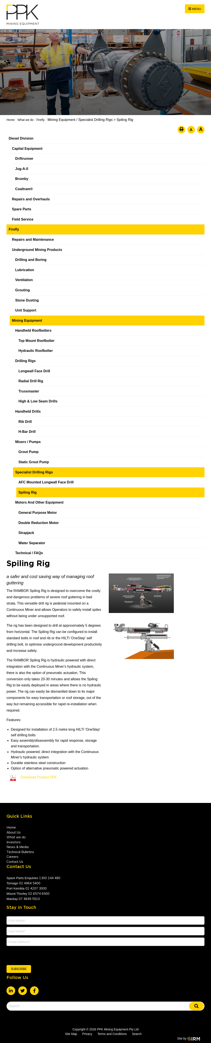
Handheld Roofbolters (33, 330)
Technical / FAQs (29, 553)
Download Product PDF (39, 777)
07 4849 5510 (29, 899)
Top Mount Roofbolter (36, 341)
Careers (12, 857)
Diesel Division (21, 138)
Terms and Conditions (112, 1034)
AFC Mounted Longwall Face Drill (46, 482)
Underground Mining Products (37, 250)
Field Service (22, 219)
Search (137, 1034)
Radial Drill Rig (30, 381)
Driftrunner (24, 158)
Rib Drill (25, 421)
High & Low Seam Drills (38, 401)
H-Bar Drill (27, 431)
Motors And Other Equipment (39, 502)
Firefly (14, 229)
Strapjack (26, 533)
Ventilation (24, 280)
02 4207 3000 (36, 888)
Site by (188, 1038)
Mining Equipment (27, 320)
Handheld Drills (28, 411)
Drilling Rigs (25, 361)
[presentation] (33, 955)
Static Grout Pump (33, 462)
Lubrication (24, 270)
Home (11, 827)
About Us (14, 832)
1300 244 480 (49, 878)
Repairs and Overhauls (31, 199)
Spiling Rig (27, 492)
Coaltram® (24, 189)
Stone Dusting (27, 300)
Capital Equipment (27, 148)
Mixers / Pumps (28, 442)
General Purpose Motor (37, 512)
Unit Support (25, 310)
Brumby (21, 179)
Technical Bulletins (20, 852)
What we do (16, 837)
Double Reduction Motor (38, 523)
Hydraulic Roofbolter (35, 351)
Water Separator (31, 543)
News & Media (18, 847)
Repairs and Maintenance (33, 239)
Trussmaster (28, 391)
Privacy (87, 1034)
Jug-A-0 (21, 169)
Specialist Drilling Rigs (34, 472)
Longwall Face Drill (34, 371)
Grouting (22, 290)
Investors (14, 842)
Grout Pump (28, 452)
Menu (194, 9)
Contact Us (15, 862)
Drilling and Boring (30, 260)
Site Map (71, 1034)
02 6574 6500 (38, 893)
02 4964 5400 (29, 883)
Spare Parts (21, 209)
